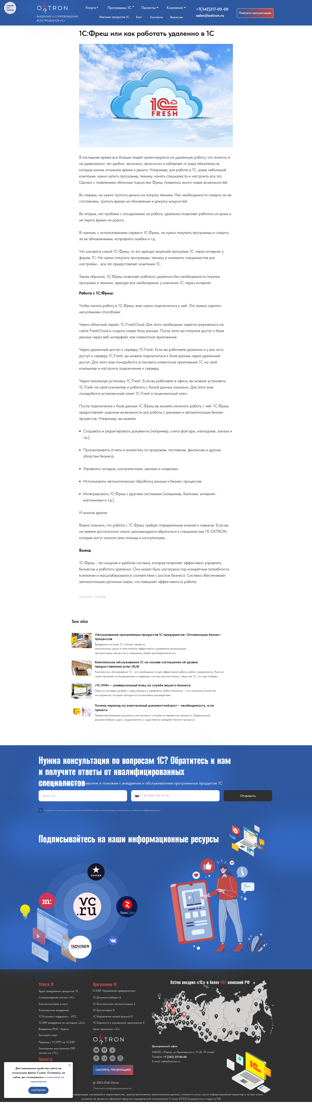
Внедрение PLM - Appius (53, 1031)
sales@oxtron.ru (210, 15)
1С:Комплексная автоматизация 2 (114, 1005)
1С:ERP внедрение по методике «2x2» (62, 1024)
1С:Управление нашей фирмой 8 (113, 1018)
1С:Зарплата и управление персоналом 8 (118, 1024)
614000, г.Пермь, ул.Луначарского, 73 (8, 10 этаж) (183, 1054)
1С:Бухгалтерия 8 (104, 1012)
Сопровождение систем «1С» (57, 999)
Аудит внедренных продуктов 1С (58, 993)
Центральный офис (164, 1048)
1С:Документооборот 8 (107, 999)
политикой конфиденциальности (146, 812)
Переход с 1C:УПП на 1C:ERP (56, 1044)
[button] (255, 13)
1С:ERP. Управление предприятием (113, 992)
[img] (87, 908)
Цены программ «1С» (106, 1031)
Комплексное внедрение (54, 1012)
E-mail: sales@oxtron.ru (166, 1063)
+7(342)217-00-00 (212, 9)
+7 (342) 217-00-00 (175, 1058)
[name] (83, 797)
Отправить (248, 798)
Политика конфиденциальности (112, 1090)
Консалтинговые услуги (53, 1005)
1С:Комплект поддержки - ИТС (58, 1018)
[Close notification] (70, 1065)
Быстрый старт (48, 1037)
